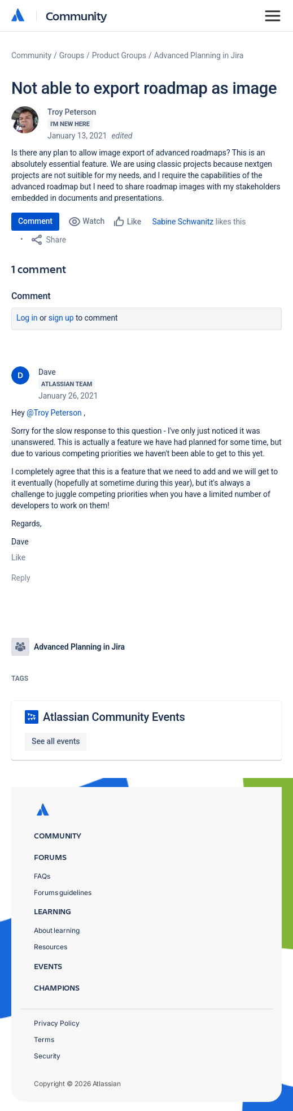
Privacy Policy (57, 1023)
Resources (50, 947)
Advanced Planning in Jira (199, 55)
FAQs (42, 876)
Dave (47, 372)
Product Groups (119, 55)
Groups (71, 55)
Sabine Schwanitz (183, 221)
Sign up (61, 317)
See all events (56, 741)
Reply (20, 577)
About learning (57, 930)
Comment (35, 221)
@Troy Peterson (54, 412)
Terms (44, 1039)
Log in (27, 317)
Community (76, 15)
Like (18, 557)
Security (47, 1056)
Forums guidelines (62, 892)
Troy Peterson (71, 111)
